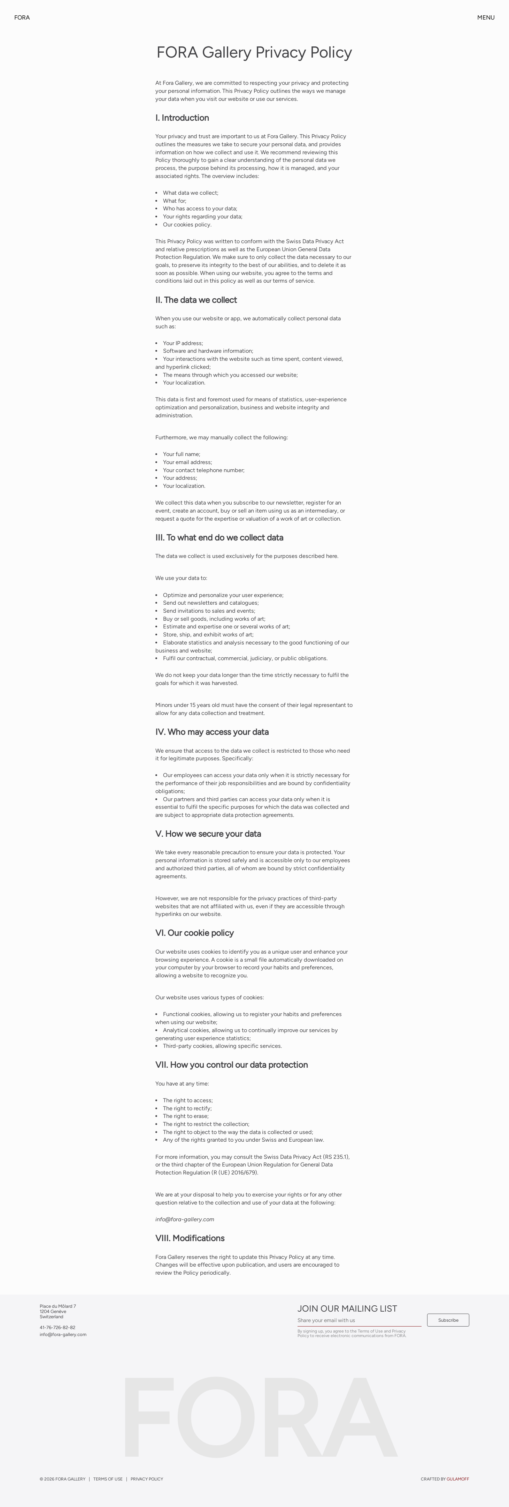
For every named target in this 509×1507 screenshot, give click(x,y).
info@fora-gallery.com (184, 1219)
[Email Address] (360, 1320)
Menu (486, 17)
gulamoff (458, 1478)
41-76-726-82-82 (57, 1327)
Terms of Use (108, 1478)
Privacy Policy (147, 1478)
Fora (22, 17)
